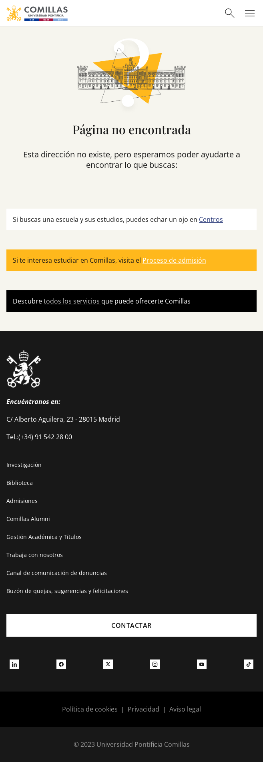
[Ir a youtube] (202, 664)
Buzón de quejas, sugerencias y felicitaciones (67, 591)
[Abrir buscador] (230, 13)
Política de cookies (90, 709)
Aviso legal (185, 709)
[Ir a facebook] (61, 664)
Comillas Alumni (28, 519)
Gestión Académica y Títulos (44, 537)
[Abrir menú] (250, 13)
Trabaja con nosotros (34, 555)
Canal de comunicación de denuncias (56, 573)
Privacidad (143, 709)
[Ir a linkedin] (14, 664)
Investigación (24, 464)
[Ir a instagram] (155, 664)
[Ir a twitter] (108, 664)
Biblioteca (19, 483)
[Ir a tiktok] (248, 664)
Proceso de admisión (174, 260)
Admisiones (22, 501)
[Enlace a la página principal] (37, 13)
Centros (211, 219)
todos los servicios (72, 301)
